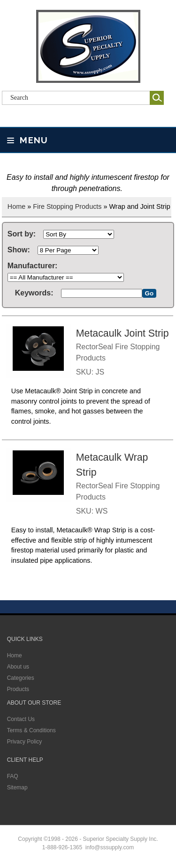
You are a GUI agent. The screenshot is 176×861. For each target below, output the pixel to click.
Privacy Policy (24, 741)
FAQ (12, 776)
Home (16, 206)
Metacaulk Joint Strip (122, 333)
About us (18, 666)
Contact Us (21, 719)
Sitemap (17, 787)
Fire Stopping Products (67, 206)
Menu (27, 140)
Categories (20, 678)
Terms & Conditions (31, 730)
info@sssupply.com (109, 847)
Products (18, 689)
